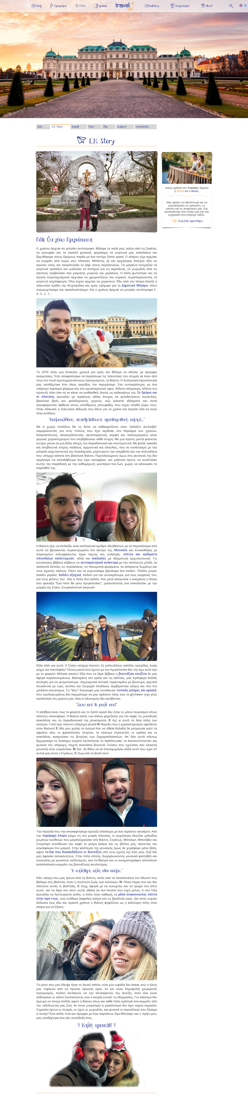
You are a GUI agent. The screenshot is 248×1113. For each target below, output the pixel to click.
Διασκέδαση (142, 127)
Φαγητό (75, 127)
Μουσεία (120, 550)
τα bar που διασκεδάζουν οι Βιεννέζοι (73, 852)
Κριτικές (103, 6)
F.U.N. (83, 6)
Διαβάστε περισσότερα (190, 221)
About (209, 6)
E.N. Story (57, 127)
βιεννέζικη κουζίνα (133, 674)
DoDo (40, 127)
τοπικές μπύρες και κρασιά (136, 690)
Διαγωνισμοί (182, 6)
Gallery (154, 6)
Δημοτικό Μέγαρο (135, 285)
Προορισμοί (60, 6)
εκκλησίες (99, 558)
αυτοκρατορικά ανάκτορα (99, 562)
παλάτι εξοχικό (69, 575)
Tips (105, 127)
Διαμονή (121, 127)
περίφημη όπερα (54, 836)
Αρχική (127, 8)
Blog (38, 6)
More (91, 127)
